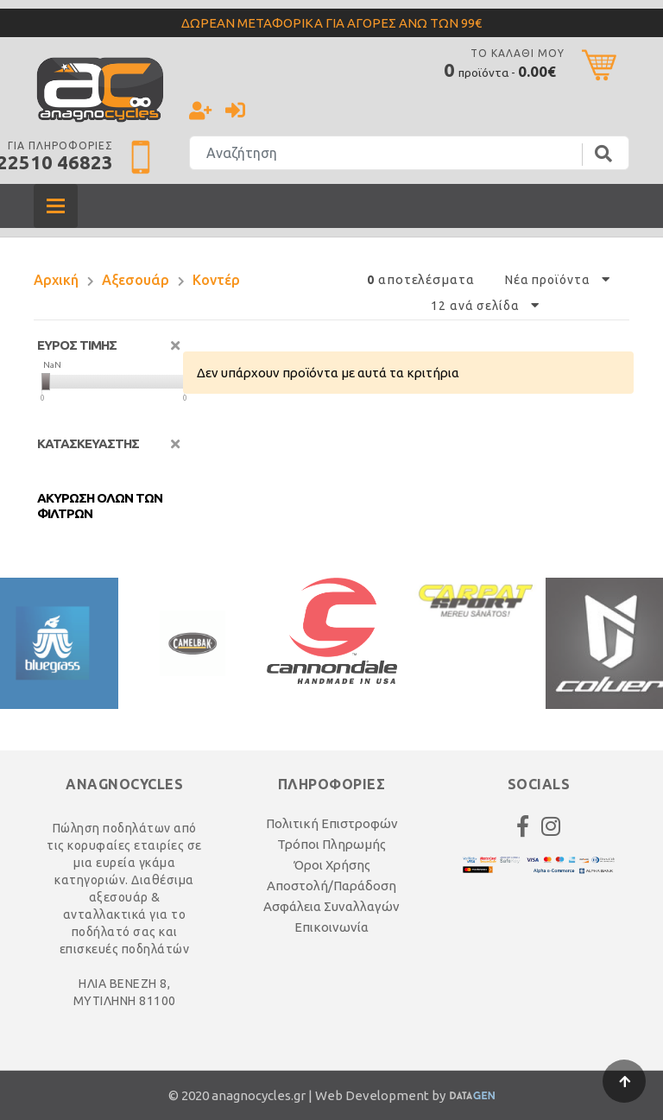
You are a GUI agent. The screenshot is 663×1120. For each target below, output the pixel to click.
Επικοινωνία (331, 927)
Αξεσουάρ (135, 280)
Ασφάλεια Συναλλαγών (331, 906)
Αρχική (56, 280)
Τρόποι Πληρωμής (331, 844)
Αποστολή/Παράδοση (331, 885)
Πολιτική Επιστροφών (332, 823)
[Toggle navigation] (56, 206)
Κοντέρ (216, 280)
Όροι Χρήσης (332, 864)
